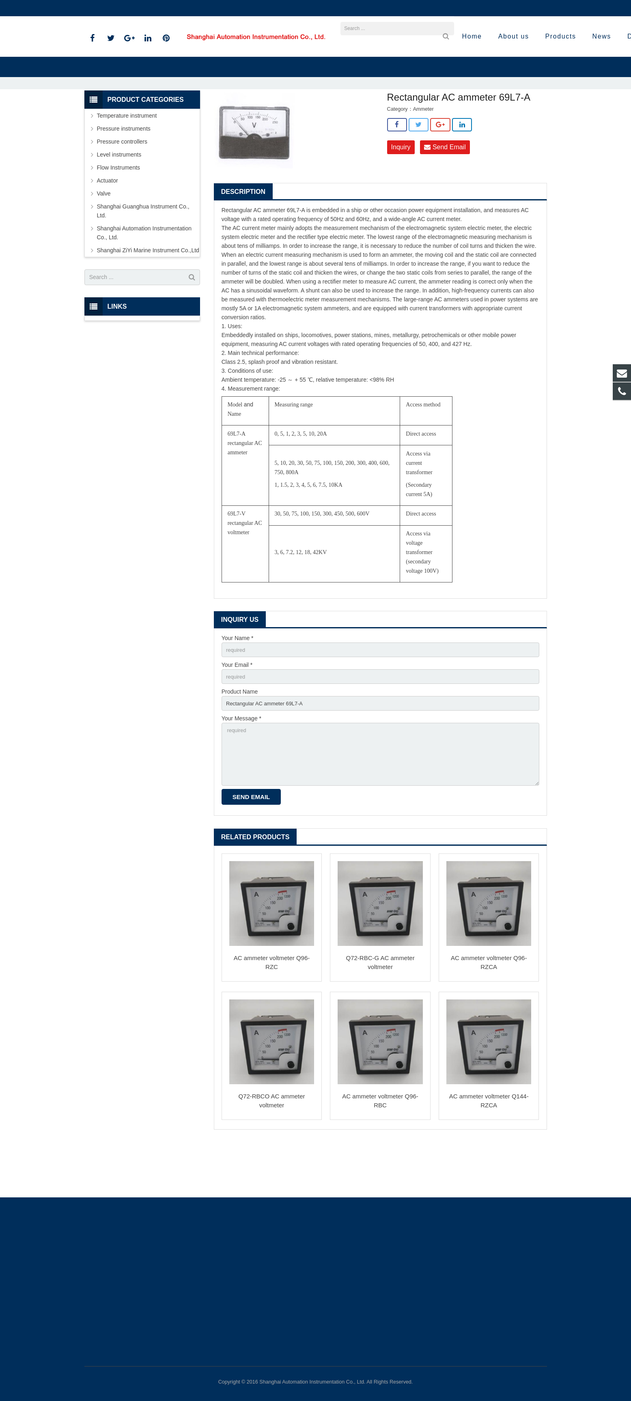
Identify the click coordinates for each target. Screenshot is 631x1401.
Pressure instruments (124, 173)
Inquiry (401, 191)
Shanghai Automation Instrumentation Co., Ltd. (144, 277)
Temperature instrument (127, 160)
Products (220, 113)
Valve (104, 237)
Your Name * (238, 682)
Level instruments (119, 199)
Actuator (107, 224)
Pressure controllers (122, 186)
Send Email (444, 191)
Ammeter (350, 113)
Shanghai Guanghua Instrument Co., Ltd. (143, 255)
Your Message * (241, 766)
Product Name (240, 738)
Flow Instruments (118, 211)
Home (192, 113)
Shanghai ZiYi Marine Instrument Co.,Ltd (285, 113)
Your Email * (237, 710)
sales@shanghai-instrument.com (181, 8)
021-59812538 (108, 8)
